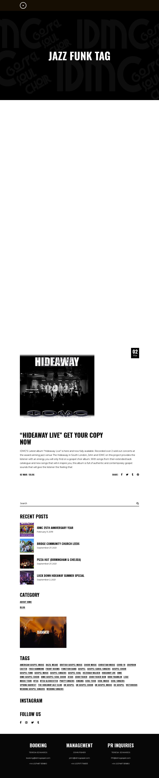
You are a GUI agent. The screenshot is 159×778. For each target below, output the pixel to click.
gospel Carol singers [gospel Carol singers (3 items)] (98, 668)
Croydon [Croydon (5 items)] (131, 664)
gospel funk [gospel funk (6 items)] (26, 672)
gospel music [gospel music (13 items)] (41, 672)
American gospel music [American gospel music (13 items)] (32, 664)
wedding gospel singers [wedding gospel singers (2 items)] (32, 688)
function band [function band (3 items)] (68, 668)
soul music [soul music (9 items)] (103, 680)
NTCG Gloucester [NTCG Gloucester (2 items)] (49, 680)
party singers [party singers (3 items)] (67, 680)
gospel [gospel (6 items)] (82, 668)
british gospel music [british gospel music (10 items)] (71, 664)
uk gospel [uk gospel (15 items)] (69, 684)
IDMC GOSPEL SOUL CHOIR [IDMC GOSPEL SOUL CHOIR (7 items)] (53, 676)
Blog (31, 474)
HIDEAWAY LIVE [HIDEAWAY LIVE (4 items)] (109, 672)
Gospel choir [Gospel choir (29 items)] (119, 668)
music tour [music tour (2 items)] (26, 680)
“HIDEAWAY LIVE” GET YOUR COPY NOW (61, 438)
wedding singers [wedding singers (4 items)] (55, 688)
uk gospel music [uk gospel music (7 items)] (103, 684)
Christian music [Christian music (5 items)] (106, 664)
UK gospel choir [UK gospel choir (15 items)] (84, 684)
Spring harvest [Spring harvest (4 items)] (28, 684)
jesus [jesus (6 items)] (70, 676)
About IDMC (26, 601)
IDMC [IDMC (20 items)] (119, 672)
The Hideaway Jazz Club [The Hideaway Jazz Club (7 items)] (50, 684)
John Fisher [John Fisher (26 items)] (81, 676)
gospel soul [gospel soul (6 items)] (74, 672)
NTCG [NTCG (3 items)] (35, 680)
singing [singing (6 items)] (80, 680)
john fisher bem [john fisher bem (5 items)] (97, 676)
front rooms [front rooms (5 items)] (53, 668)
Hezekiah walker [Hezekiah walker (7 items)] (91, 672)
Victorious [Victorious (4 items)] (131, 684)
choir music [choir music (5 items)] (90, 664)
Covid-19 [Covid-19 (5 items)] (121, 664)
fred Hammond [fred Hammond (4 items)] (36, 668)
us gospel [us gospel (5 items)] (119, 684)
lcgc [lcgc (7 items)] (126, 676)
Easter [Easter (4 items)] (23, 668)
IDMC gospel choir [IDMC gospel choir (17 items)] (29, 676)
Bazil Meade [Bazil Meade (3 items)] (52, 664)
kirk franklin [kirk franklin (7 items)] (115, 676)
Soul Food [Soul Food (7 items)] (90, 680)
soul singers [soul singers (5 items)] (118, 680)
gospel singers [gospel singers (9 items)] (58, 672)
